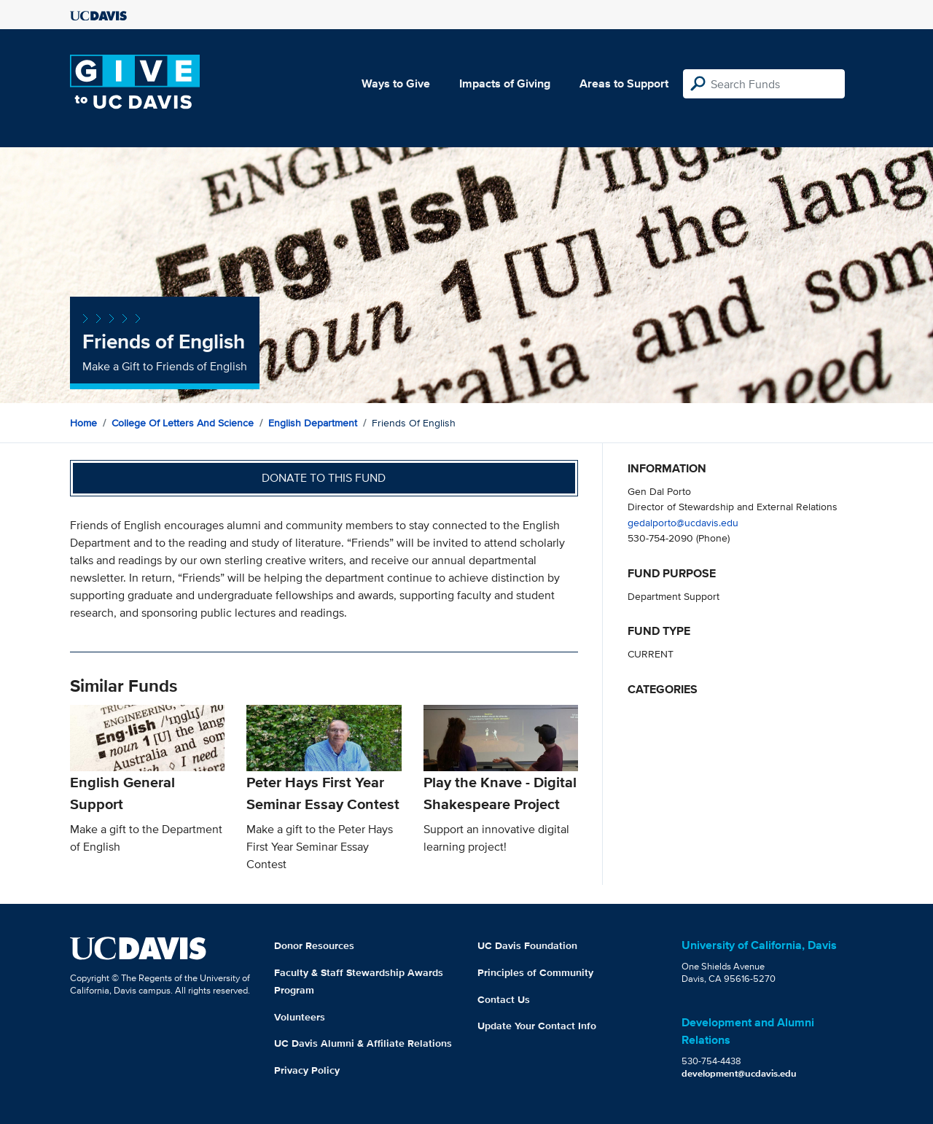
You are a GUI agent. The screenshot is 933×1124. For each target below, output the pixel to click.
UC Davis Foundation (527, 945)
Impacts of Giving (504, 83)
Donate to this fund (324, 477)
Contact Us (503, 999)
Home (83, 422)
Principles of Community (535, 972)
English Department (312, 422)
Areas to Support (623, 83)
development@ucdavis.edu (739, 1073)
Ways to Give (396, 83)
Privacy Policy (307, 1070)
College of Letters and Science (183, 422)
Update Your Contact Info (536, 1025)
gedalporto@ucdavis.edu (683, 522)
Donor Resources (314, 945)
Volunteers (299, 1017)
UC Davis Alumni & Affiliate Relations (363, 1043)
